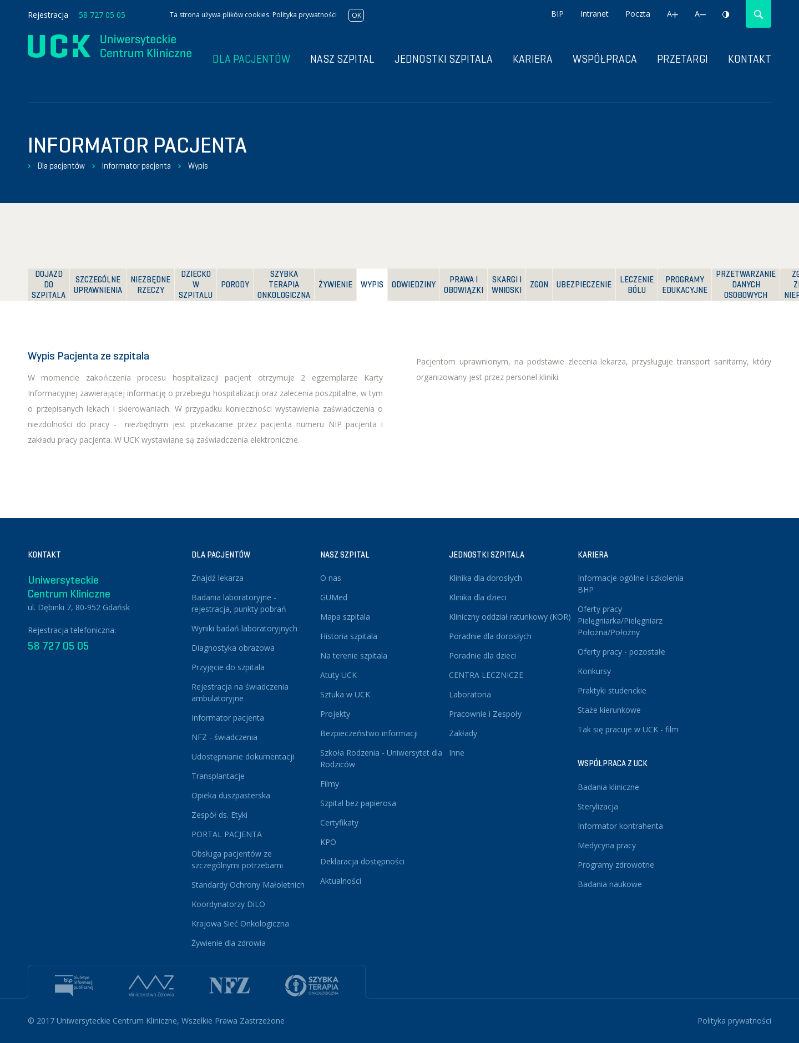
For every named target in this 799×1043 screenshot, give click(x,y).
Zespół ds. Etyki (219, 814)
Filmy (329, 783)
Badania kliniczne (608, 787)
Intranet (594, 13)
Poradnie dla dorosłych (490, 636)
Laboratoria (470, 694)
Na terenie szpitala (353, 655)
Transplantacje (218, 776)
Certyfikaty (339, 822)
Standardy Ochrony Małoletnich (248, 884)
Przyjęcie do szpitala (228, 667)
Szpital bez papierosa (358, 803)
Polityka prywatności (304, 14)
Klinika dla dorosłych (485, 578)
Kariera (533, 59)
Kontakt (749, 59)
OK (356, 15)
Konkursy (594, 671)
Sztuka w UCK (345, 694)
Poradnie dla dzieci (482, 655)
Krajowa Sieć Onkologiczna (240, 923)
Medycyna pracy (607, 845)
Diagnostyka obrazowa (233, 647)
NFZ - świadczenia (224, 737)
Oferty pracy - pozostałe (621, 651)
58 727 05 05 (102, 14)
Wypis (198, 166)
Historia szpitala (348, 636)
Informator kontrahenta (620, 826)
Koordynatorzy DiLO (228, 904)
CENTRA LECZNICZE (486, 675)
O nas (330, 578)
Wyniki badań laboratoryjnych (244, 628)
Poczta (637, 13)
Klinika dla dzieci (478, 597)
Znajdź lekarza (217, 578)
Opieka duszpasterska (230, 795)
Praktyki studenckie (612, 690)
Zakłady (463, 733)
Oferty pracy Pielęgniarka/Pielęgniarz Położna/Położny (620, 620)
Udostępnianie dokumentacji (242, 756)
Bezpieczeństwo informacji (369, 733)
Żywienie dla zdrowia (228, 943)
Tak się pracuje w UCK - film (628, 729)
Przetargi (682, 59)
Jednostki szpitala (444, 59)
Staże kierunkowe (609, 710)
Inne (456, 752)
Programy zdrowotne (616, 864)
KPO (328, 842)
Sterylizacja (598, 806)
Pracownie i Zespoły (485, 713)
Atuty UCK (338, 675)
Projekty (335, 713)
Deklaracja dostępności (362, 861)
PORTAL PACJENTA (226, 834)
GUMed (333, 597)
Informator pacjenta (136, 166)
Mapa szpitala (345, 616)
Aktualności (340, 880)
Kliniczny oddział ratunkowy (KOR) (510, 616)
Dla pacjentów (61, 166)
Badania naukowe (610, 884)
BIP (557, 13)
